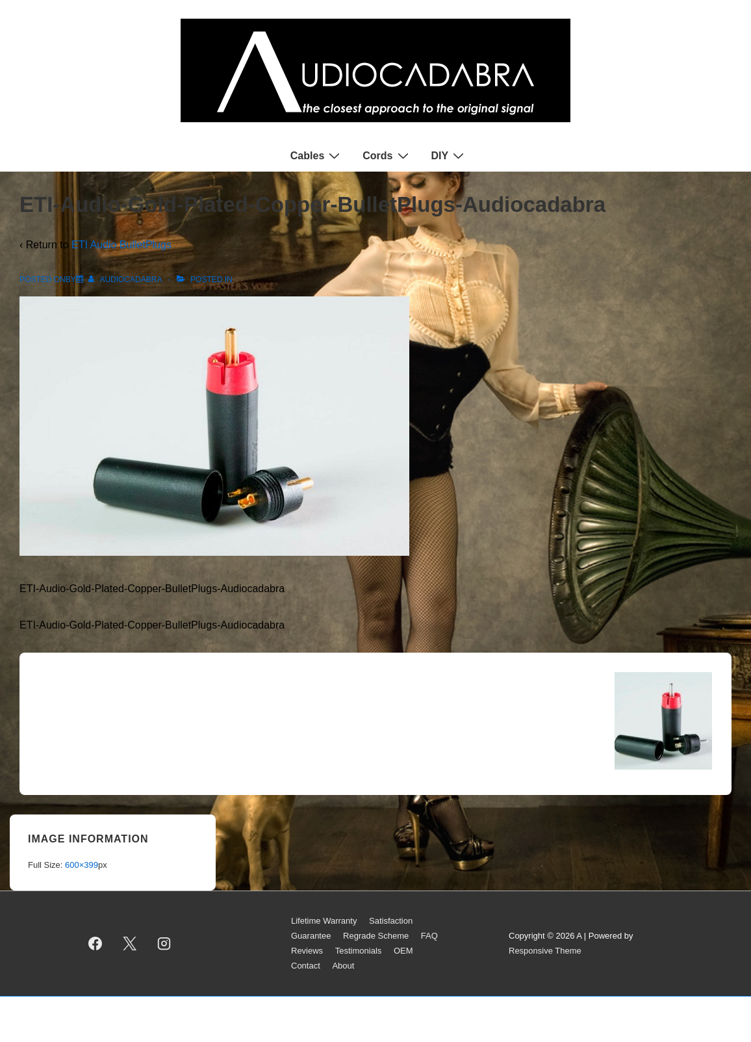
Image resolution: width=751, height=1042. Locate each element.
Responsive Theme (545, 951)
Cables (316, 155)
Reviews (307, 951)
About (343, 965)
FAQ (429, 936)
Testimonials (358, 951)
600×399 (81, 865)
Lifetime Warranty (324, 921)
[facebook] (95, 943)
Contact (305, 965)
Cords (387, 155)
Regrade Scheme (376, 936)
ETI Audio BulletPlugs (121, 244)
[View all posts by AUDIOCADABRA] (126, 279)
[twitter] (130, 943)
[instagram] (164, 943)
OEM (403, 951)
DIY (449, 155)
